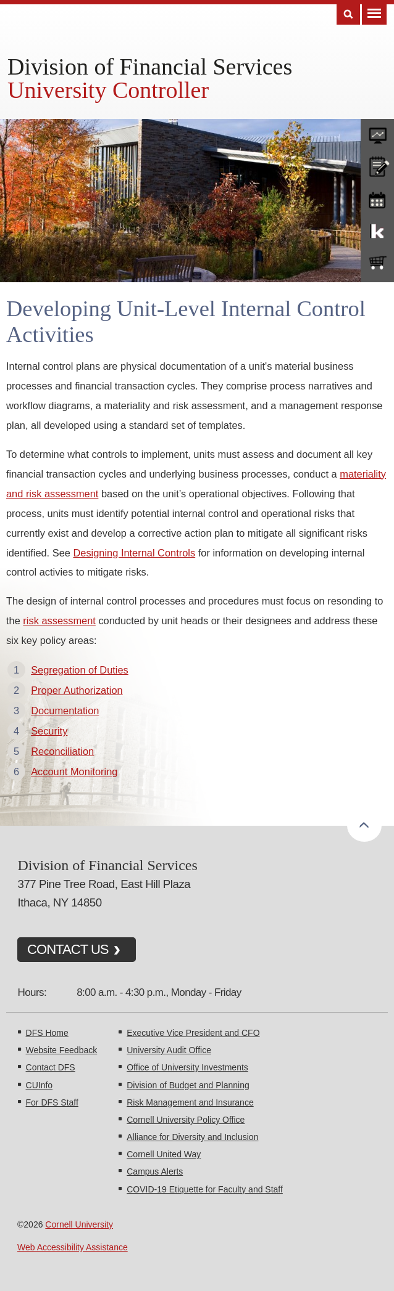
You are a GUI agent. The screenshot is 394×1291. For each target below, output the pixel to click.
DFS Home (47, 1033)
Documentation (65, 710)
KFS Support (377, 230)
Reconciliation (62, 751)
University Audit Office (169, 1050)
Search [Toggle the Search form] (348, 14)
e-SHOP (377, 263)
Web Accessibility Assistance (72, 1247)
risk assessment (59, 620)
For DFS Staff (52, 1102)
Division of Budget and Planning (188, 1085)
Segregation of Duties (79, 669)
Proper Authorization (77, 690)
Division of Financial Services (149, 66)
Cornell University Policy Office (186, 1120)
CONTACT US (68, 949)
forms (377, 132)
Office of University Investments (187, 1067)
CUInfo (39, 1085)
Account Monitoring (74, 771)
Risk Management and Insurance (190, 1102)
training (377, 197)
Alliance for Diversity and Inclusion (192, 1137)
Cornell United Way (164, 1154)
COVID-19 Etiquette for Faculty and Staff (205, 1189)
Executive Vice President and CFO (193, 1033)
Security (49, 730)
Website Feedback (62, 1050)
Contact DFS (50, 1067)
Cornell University (79, 1224)
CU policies (377, 165)
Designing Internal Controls (134, 552)
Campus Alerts (155, 1171)
